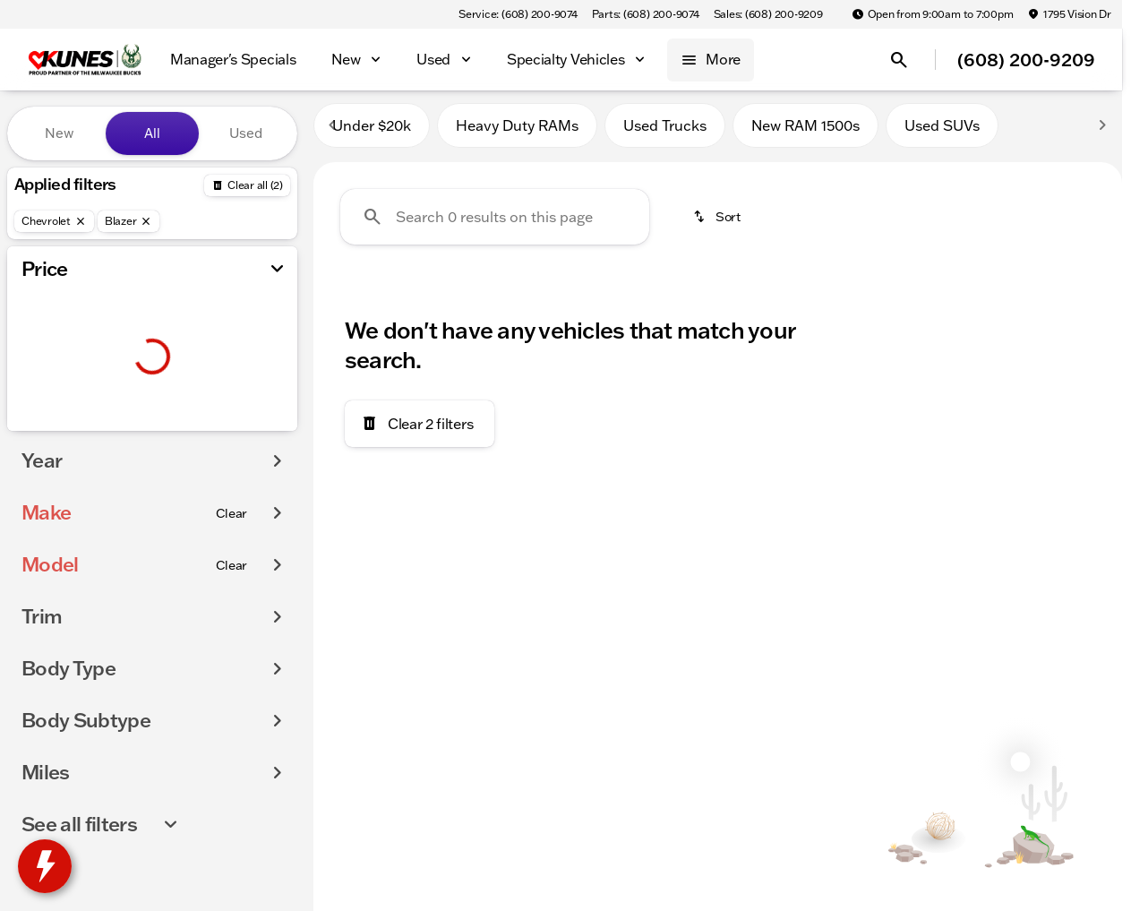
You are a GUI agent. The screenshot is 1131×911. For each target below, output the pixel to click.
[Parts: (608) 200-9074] (645, 14)
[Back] (247, 185)
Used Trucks (665, 133)
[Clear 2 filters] (419, 431)
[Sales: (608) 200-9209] (768, 14)
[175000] (234, 427)
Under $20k (371, 133)
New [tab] (59, 133)
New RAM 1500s (805, 133)
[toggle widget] (45, 866)
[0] (57, 427)
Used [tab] (245, 133)
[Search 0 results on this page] (494, 225)
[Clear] (231, 549)
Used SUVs (942, 133)
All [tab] (152, 133)
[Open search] (899, 60)
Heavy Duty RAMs (517, 133)
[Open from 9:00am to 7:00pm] (932, 14)
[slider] (42, 335)
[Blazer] (129, 221)
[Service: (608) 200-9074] (517, 14)
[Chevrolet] (54, 221)
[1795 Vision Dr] (1069, 14)
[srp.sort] (718, 225)
